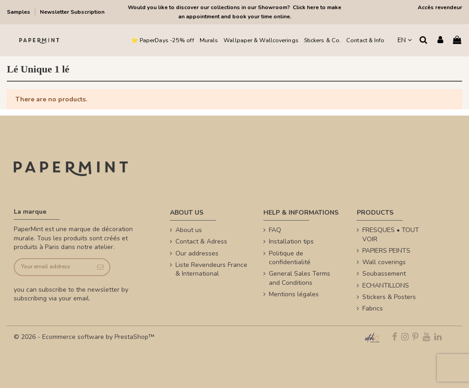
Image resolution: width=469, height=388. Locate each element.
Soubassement (384, 273)
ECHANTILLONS (385, 285)
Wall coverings (384, 262)
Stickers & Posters (389, 297)
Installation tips (291, 241)
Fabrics (372, 308)
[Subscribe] (100, 267)
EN (405, 40)
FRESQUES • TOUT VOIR (390, 235)
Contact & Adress (201, 241)
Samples (19, 12)
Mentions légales (294, 294)
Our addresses (196, 253)
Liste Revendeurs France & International (211, 269)
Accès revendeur (440, 7)
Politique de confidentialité (290, 258)
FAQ (275, 230)
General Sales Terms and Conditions (299, 278)
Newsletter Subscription (72, 12)
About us (188, 230)
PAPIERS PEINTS (386, 250)
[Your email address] (53, 267)
